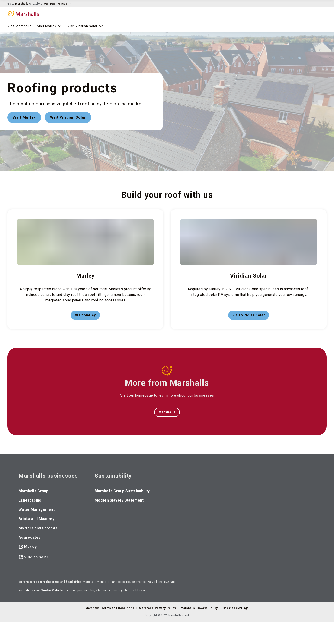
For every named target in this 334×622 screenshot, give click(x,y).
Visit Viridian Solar (85, 26)
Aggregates (30, 537)
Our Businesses (58, 3)
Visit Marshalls (19, 26)
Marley (28, 546)
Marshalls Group (33, 491)
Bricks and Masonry (37, 519)
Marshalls (21, 3)
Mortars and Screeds (38, 528)
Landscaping (30, 500)
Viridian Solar (33, 557)
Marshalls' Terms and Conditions (109, 608)
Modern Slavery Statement (119, 500)
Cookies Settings (236, 608)
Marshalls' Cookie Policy (199, 608)
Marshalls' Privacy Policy (157, 608)
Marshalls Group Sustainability (122, 491)
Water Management (37, 509)
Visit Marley (49, 26)
